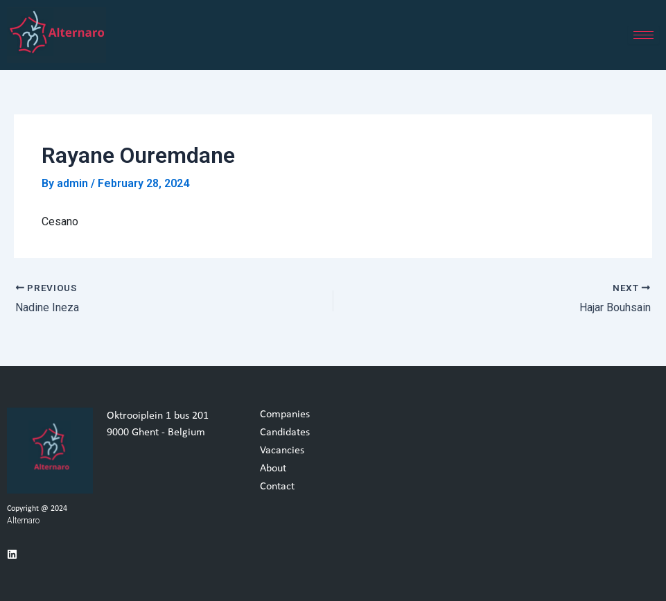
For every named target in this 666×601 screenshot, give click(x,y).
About (273, 468)
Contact (277, 486)
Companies (285, 414)
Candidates (285, 432)
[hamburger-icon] (643, 35)
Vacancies (282, 450)
